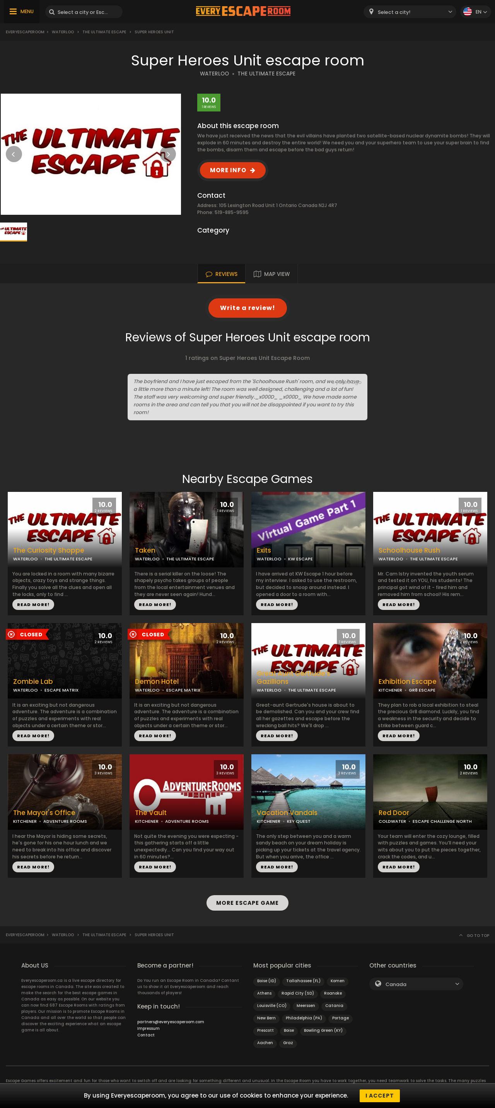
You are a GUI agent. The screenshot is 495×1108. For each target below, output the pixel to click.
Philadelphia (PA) (304, 1018)
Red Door (394, 813)
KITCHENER (390, 690)
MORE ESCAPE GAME (247, 903)
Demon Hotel (157, 682)
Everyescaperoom (25, 32)
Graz (288, 1043)
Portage (340, 1018)
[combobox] (410, 11)
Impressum (148, 1028)
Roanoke (333, 993)
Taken (145, 550)
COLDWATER (392, 821)
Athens (264, 993)
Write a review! (247, 307)
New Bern (266, 1018)
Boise (289, 1030)
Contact (146, 1035)
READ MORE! (33, 604)
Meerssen (306, 1006)
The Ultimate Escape (104, 32)
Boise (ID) (266, 981)
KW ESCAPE (300, 559)
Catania (334, 1006)
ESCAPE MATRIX (61, 690)
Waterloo (63, 32)
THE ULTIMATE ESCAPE (266, 73)
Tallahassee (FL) (303, 981)
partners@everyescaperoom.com (170, 1022)
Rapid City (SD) (298, 993)
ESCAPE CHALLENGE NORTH (442, 821)
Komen (338, 981)
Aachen (265, 1043)
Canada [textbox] (396, 984)
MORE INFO (228, 170)
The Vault (151, 813)
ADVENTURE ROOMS (65, 821)
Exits (264, 550)
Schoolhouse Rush (409, 550)
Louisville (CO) (272, 1006)
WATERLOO (214, 73)
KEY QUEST (299, 821)
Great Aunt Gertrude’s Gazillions (293, 678)
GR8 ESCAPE (422, 690)
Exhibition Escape (408, 682)
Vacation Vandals (287, 813)
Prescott (265, 1030)
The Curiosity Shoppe (48, 550)
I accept (379, 1095)
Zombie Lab (33, 682)
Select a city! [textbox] (394, 12)
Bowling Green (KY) (323, 1030)
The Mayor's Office (44, 813)
